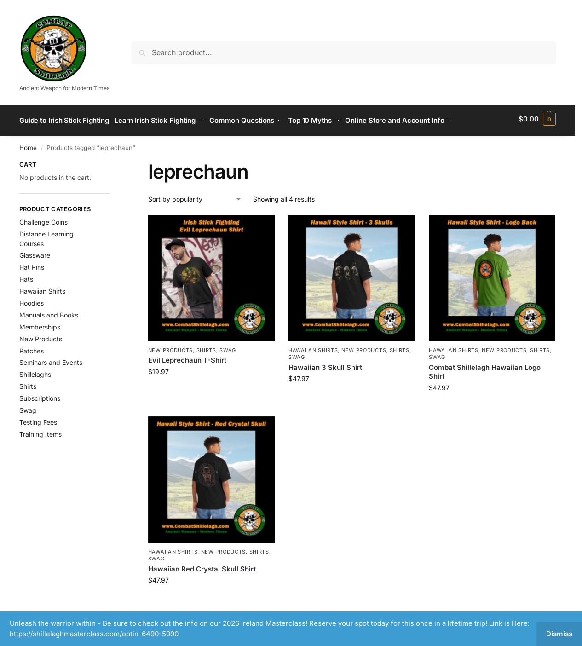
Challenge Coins (43, 219)
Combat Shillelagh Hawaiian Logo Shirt (485, 369)
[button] (537, 119)
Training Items (40, 431)
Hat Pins (31, 264)
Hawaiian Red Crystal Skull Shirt (202, 565)
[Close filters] (113, 162)
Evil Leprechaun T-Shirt (187, 357)
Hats (26, 276)
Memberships (39, 324)
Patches (31, 348)
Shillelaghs (35, 371)
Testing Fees (38, 419)
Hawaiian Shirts (313, 347)
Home (28, 145)
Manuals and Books (48, 312)
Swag (227, 347)
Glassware (34, 252)
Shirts (206, 347)
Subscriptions (39, 395)
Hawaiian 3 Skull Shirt (325, 364)
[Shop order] (195, 196)
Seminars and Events (50, 359)
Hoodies (31, 300)
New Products (170, 347)
